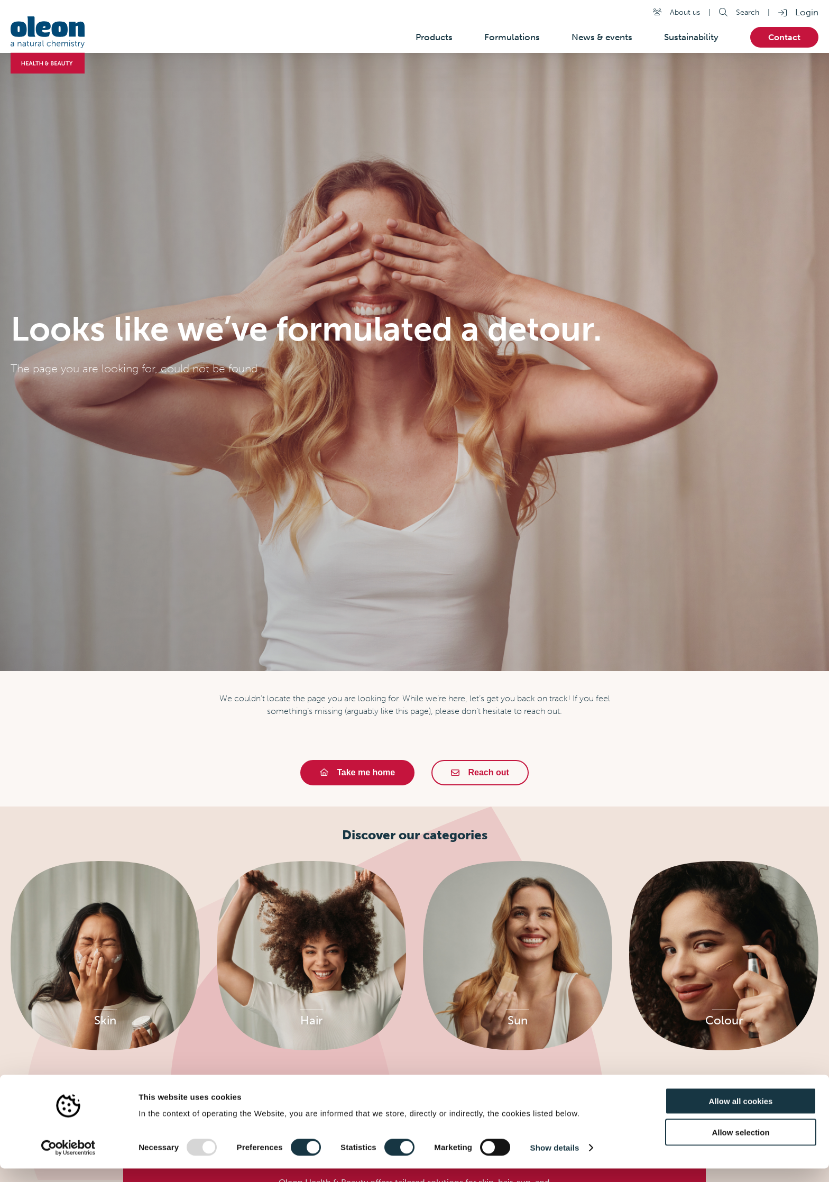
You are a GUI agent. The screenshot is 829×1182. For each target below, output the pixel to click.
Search (747, 12)
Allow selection (740, 1145)
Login (806, 12)
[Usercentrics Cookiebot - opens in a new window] (68, 1161)
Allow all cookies (741, 1114)
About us (685, 12)
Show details (554, 1161)
